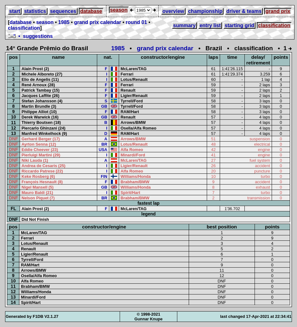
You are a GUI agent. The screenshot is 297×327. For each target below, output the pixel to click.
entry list (210, 25)
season (119, 10)
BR (104, 144)
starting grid (239, 25)
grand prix (277, 11)
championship (205, 11)
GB (104, 106)
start (14, 11)
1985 (64, 22)
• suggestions (30, 36)
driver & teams (244, 11)
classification (24, 28)
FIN (104, 176)
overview (173, 11)
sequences (63, 11)
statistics (35, 11)
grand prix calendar (97, 22)
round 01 (136, 22)
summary (184, 25)
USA (103, 149)
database (91, 11)
